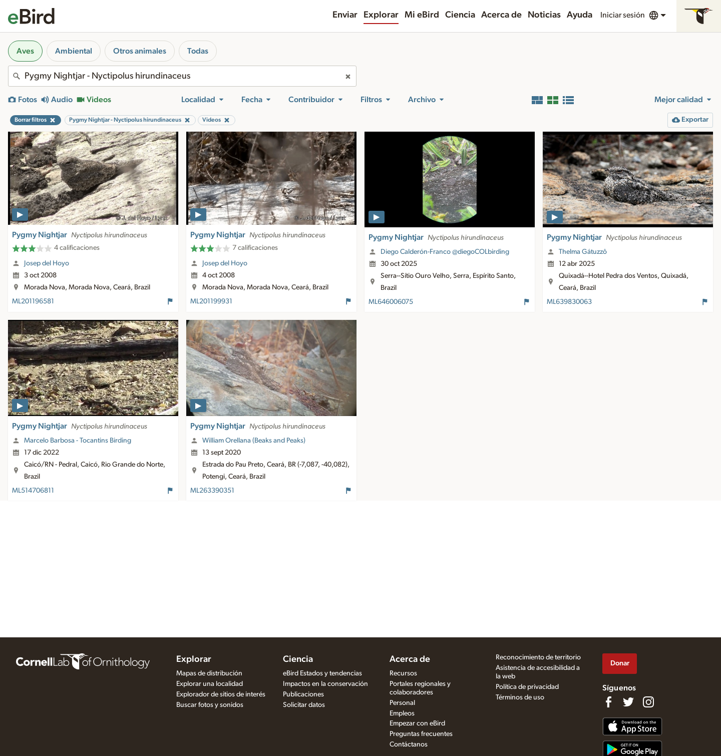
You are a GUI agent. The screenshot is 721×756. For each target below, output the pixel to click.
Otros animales (139, 51)
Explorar (381, 15)
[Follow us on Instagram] (648, 702)
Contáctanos (409, 744)
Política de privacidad (527, 686)
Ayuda (579, 15)
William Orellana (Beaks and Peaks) (253, 440)
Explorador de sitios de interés (220, 694)
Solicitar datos (304, 704)
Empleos (402, 713)
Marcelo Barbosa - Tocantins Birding (77, 440)
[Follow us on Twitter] (628, 702)
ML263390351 (212, 490)
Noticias (544, 15)
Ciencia (460, 15)
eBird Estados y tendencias (322, 673)
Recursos (403, 673)
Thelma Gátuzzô (583, 251)
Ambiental (73, 51)
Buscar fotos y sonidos (209, 704)
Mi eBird (422, 15)
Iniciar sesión (622, 15)
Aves (25, 51)
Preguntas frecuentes (421, 733)
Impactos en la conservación (325, 683)
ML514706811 (33, 490)
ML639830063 (569, 301)
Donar (619, 663)
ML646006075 (391, 301)
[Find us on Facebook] (608, 702)
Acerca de (501, 15)
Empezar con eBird (417, 723)
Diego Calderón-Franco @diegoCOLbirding (445, 251)
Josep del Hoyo (46, 263)
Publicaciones (303, 694)
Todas (197, 51)
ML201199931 (211, 301)
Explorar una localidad (209, 683)
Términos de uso (520, 697)
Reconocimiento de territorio (538, 657)
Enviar (344, 15)
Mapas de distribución (209, 673)
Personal (402, 702)
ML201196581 (33, 301)
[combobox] (182, 76)
